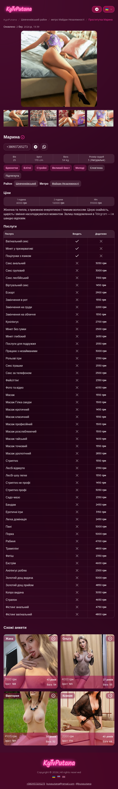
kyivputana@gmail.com (60, 783)
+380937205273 (17, 147)
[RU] (59, 776)
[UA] (54, 776)
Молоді (79, 168)
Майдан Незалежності (65, 183)
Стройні (41, 168)
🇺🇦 (109, 9)
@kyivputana (83, 783)
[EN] (64, 776)
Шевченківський (26, 183)
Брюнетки (12, 168)
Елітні (27, 168)
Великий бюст (61, 168)
